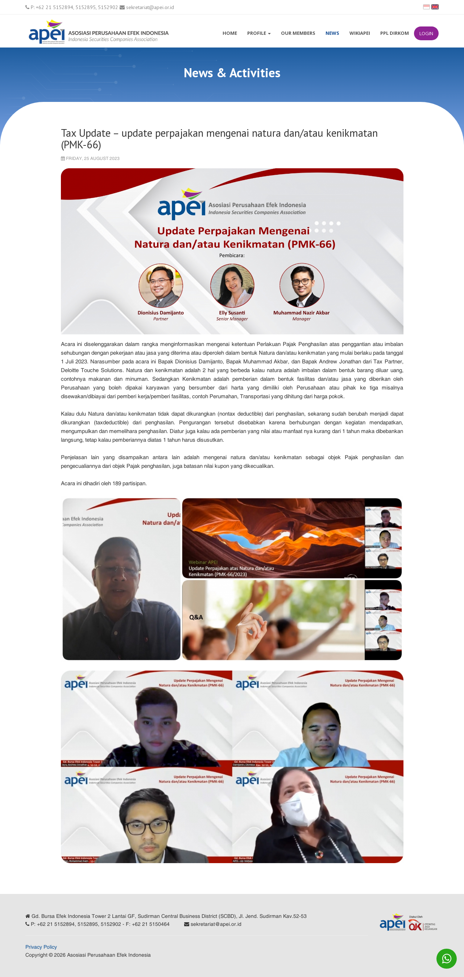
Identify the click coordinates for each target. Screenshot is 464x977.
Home (230, 33)
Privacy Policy (41, 947)
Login (426, 33)
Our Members (298, 33)
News (332, 33)
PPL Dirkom (394, 33)
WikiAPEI (359, 33)
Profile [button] (259, 33)
